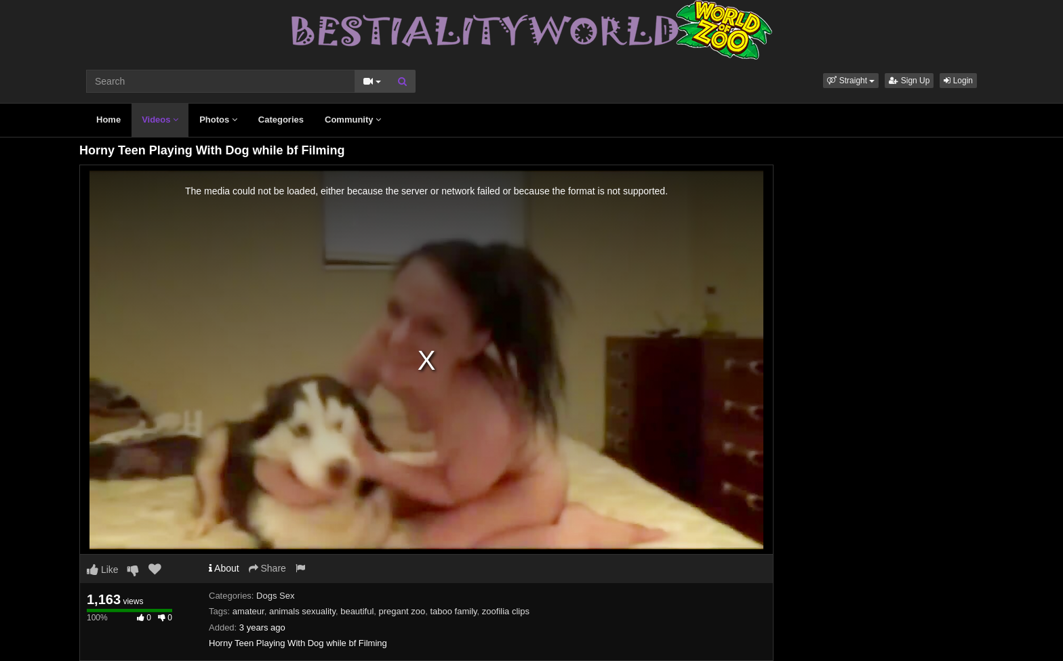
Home (108, 119)
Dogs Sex (275, 596)
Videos (160, 119)
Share (267, 568)
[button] (851, 80)
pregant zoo (402, 611)
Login (958, 80)
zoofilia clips (505, 611)
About (224, 568)
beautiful (357, 611)
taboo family (453, 611)
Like (103, 569)
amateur (248, 611)
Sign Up (909, 80)
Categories (281, 119)
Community (353, 119)
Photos (218, 119)
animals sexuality (302, 611)
